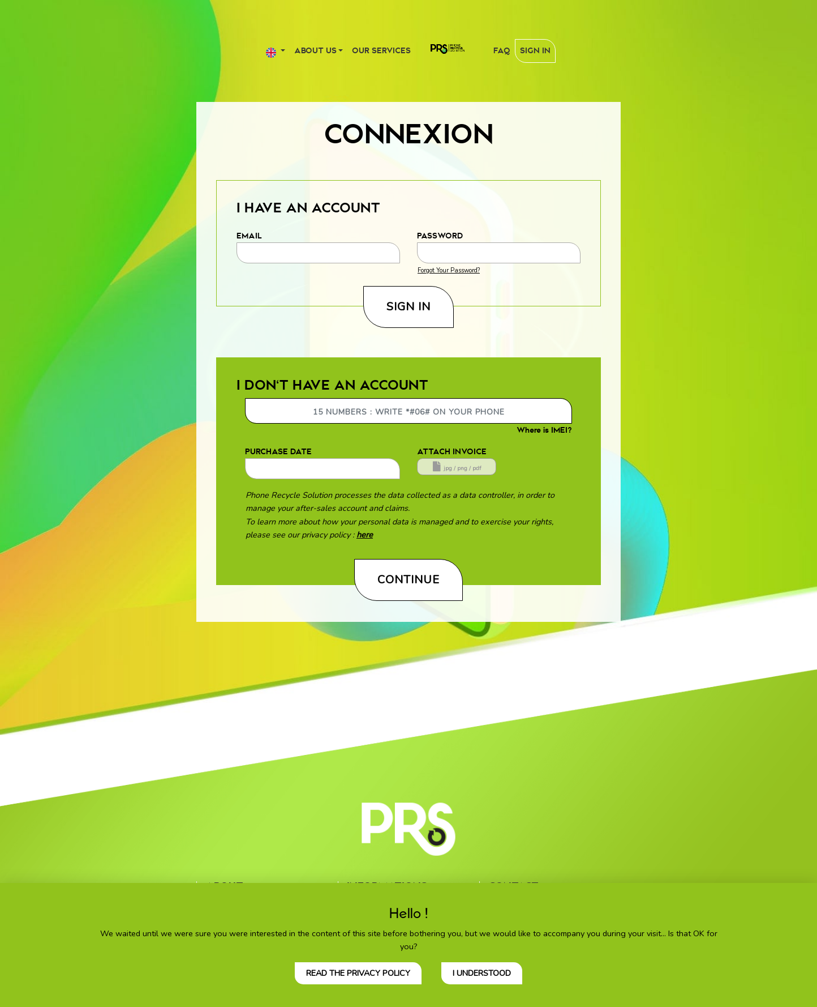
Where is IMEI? (544, 430)
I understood (482, 973)
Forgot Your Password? (449, 270)
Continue (408, 579)
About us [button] (315, 50)
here (364, 534)
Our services (381, 50)
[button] (275, 51)
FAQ (501, 50)
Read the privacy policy (358, 973)
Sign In (535, 50)
